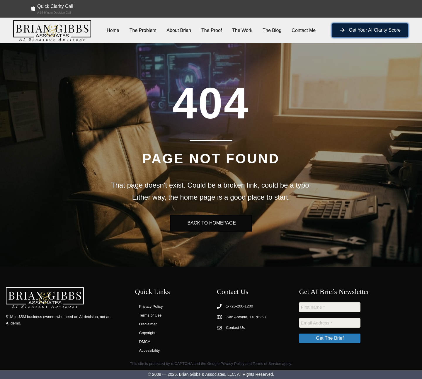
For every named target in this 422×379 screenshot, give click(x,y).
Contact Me (304, 30)
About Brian (178, 30)
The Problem (143, 30)
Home (113, 30)
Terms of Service (267, 363)
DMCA (144, 341)
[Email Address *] (329, 322)
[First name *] (329, 307)
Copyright (147, 333)
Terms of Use (150, 315)
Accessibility (149, 350)
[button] (52, 9)
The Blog (272, 30)
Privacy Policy (151, 306)
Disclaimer (148, 324)
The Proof (211, 30)
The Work (242, 30)
